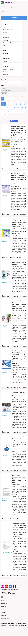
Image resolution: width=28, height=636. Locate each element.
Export (13, 120)
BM (1, 7)
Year (12, 99)
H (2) (7, 107)
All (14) (3, 104)
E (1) (19, 104)
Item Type (7, 99)
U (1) (19, 111)
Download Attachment (7, 552)
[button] (4, 93)
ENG (4, 7)
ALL (11, 21)
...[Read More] (16, 209)
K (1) (15, 107)
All (2, 99)
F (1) (23, 104)
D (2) (15, 104)
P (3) (5, 111)
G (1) (2, 107)
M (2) (22, 107)
